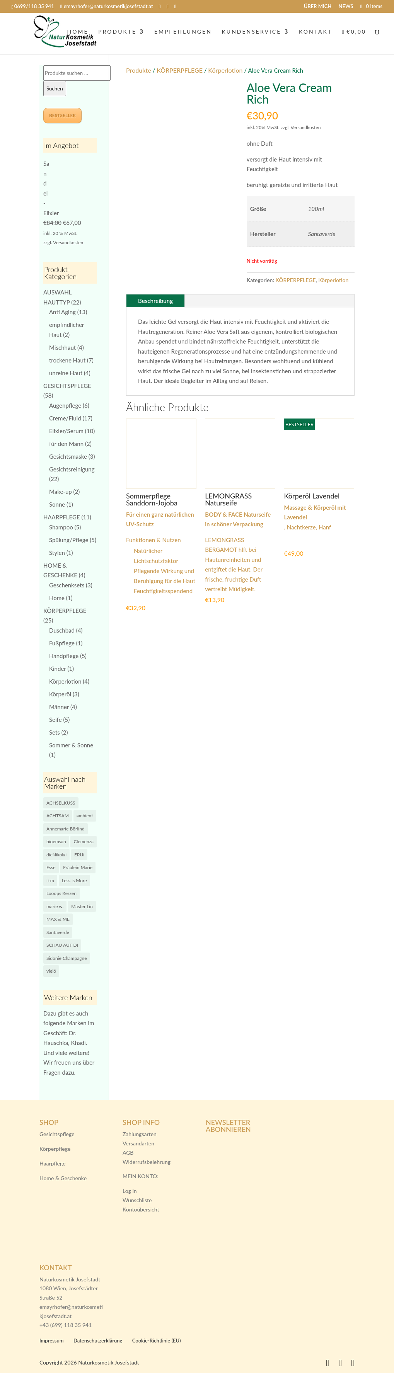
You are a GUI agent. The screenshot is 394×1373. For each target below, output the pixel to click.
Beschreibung (155, 300)
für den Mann (66, 443)
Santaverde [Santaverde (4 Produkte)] (57, 932)
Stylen (57, 552)
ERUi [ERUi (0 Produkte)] (79, 854)
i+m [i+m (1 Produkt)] (50, 880)
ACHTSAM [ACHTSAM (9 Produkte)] (57, 815)
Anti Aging (62, 311)
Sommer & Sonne (71, 745)
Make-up (60, 491)
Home (57, 597)
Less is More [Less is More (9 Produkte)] (74, 880)
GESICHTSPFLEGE (67, 385)
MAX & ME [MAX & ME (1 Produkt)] (58, 919)
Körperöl (60, 694)
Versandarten (138, 1143)
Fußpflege (62, 643)
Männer (59, 706)
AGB (128, 1152)
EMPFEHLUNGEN (183, 34)
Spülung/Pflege (68, 539)
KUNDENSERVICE (251, 34)
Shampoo (61, 527)
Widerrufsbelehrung (147, 1162)
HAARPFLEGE (61, 517)
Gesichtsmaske (68, 456)
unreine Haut (65, 372)
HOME (78, 34)
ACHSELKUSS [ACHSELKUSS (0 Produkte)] (60, 803)
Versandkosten (68, 242)
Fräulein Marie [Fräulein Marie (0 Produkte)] (77, 867)
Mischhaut (62, 347)
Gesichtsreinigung (72, 469)
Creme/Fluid (65, 418)
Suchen (54, 88)
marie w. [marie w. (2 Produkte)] (54, 906)
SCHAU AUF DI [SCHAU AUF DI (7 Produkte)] (62, 945)
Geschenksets (66, 585)
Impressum (51, 1340)
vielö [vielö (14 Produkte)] (51, 971)
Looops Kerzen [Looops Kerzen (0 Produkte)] (61, 893)
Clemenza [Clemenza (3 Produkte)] (83, 841)
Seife (55, 719)
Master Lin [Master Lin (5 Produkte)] (82, 906)
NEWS (346, 6)
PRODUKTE (117, 34)
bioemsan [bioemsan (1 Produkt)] (56, 841)
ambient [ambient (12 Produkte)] (85, 815)
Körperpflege (54, 1148)
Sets (54, 732)
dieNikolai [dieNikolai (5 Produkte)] (56, 854)
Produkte (138, 70)
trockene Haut (67, 360)
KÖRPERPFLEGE (180, 70)
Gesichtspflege (57, 1134)
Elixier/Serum (66, 430)
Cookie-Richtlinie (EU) (156, 1340)
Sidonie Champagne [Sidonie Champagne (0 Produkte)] (66, 958)
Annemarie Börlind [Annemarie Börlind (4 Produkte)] (65, 829)
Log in (130, 1191)
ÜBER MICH (318, 6)
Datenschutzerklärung (98, 1340)
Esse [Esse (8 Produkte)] (51, 867)
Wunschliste (137, 1200)
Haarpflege (52, 1163)
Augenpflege (65, 405)
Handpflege (63, 655)
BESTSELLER (62, 115)
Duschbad (62, 630)
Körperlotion (225, 70)
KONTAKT (315, 34)
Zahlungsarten (140, 1134)
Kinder (57, 668)
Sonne (57, 504)
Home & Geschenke (63, 1178)
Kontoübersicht (141, 1209)
